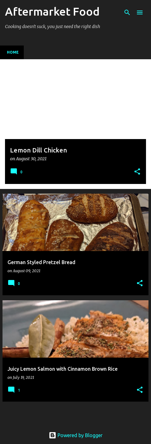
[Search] (127, 12)
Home (13, 52)
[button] (137, 172)
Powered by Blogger (76, 435)
